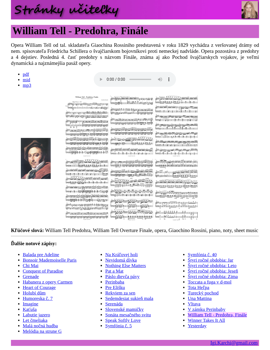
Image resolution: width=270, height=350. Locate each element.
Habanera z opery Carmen (47, 282)
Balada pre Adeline (41, 254)
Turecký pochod (203, 293)
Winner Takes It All (206, 320)
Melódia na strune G (42, 331)
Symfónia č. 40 (202, 254)
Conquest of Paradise (43, 271)
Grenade (31, 276)
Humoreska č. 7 (38, 298)
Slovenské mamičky (124, 309)
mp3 (27, 85)
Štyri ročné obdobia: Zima (213, 276)
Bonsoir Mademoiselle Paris (49, 260)
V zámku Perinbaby (206, 309)
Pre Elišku (115, 287)
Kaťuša (30, 309)
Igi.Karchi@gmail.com (234, 343)
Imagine (30, 303)
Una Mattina (200, 298)
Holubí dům (34, 293)
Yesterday (197, 325)
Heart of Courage (39, 287)
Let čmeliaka (35, 320)
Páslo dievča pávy (122, 276)
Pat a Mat (114, 271)
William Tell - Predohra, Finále (217, 314)
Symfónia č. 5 (118, 325)
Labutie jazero (36, 314)
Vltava (194, 303)
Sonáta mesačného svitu (128, 314)
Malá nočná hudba (40, 325)
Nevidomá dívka (121, 260)
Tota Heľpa (198, 287)
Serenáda (114, 303)
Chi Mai (30, 265)
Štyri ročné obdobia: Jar (210, 260)
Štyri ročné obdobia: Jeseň (213, 271)
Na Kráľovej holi (121, 254)
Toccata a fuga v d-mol (209, 282)
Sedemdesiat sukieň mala (129, 298)
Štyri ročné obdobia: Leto (212, 265)
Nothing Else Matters (125, 265)
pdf (26, 74)
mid (26, 79)
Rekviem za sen (120, 293)
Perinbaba (114, 282)
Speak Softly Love (123, 320)
